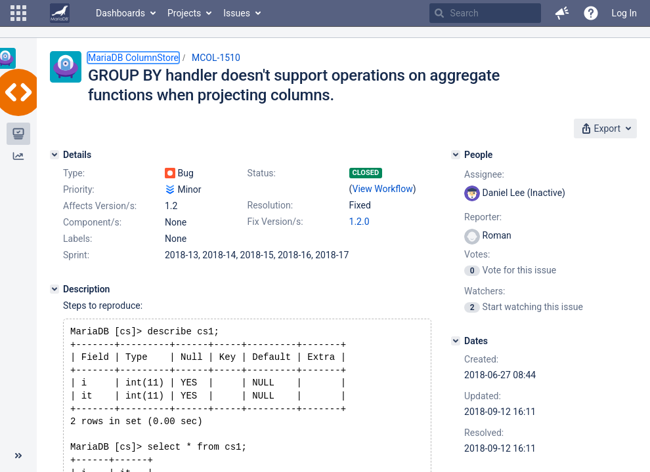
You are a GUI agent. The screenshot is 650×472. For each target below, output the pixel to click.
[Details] (54, 154)
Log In (624, 13)
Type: (74, 173)
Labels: (77, 238)
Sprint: (76, 255)
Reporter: (483, 217)
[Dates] (455, 340)
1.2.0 (359, 221)
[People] (455, 154)
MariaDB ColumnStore (133, 57)
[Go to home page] (59, 13)
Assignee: (484, 174)
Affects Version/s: (100, 206)
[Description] (54, 289)
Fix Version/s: (275, 221)
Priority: (79, 189)
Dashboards (120, 13)
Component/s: (92, 222)
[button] (18, 13)
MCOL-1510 (216, 57)
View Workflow (383, 189)
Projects (184, 13)
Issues (236, 13)
